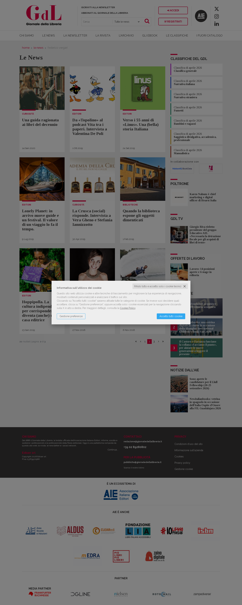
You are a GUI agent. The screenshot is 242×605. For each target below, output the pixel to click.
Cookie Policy (127, 307)
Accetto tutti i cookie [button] (171, 316)
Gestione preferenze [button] (71, 316)
